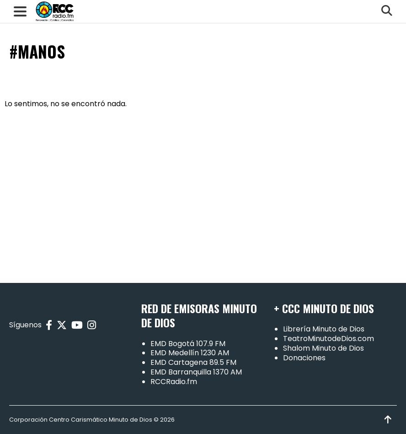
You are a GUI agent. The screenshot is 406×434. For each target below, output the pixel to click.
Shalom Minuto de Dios (323, 348)
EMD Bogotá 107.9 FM (187, 343)
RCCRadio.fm (173, 381)
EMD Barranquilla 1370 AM (196, 372)
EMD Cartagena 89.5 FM (193, 362)
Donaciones (304, 358)
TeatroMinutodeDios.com (328, 338)
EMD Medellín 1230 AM (189, 352)
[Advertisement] (203, 191)
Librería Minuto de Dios (323, 329)
